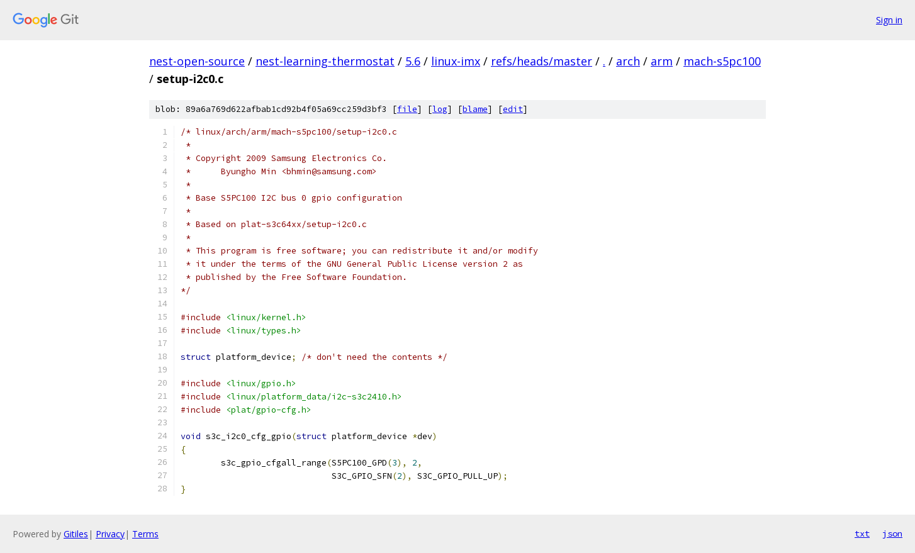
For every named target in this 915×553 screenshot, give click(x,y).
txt (862, 533)
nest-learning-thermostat (325, 61)
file (407, 109)
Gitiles (76, 534)
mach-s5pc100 (722, 61)
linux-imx (455, 61)
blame (475, 109)
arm (662, 61)
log (439, 109)
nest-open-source (197, 61)
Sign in (889, 20)
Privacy (110, 534)
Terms (145, 534)
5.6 (412, 61)
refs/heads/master (541, 61)
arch (628, 61)
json (892, 533)
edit (513, 109)
